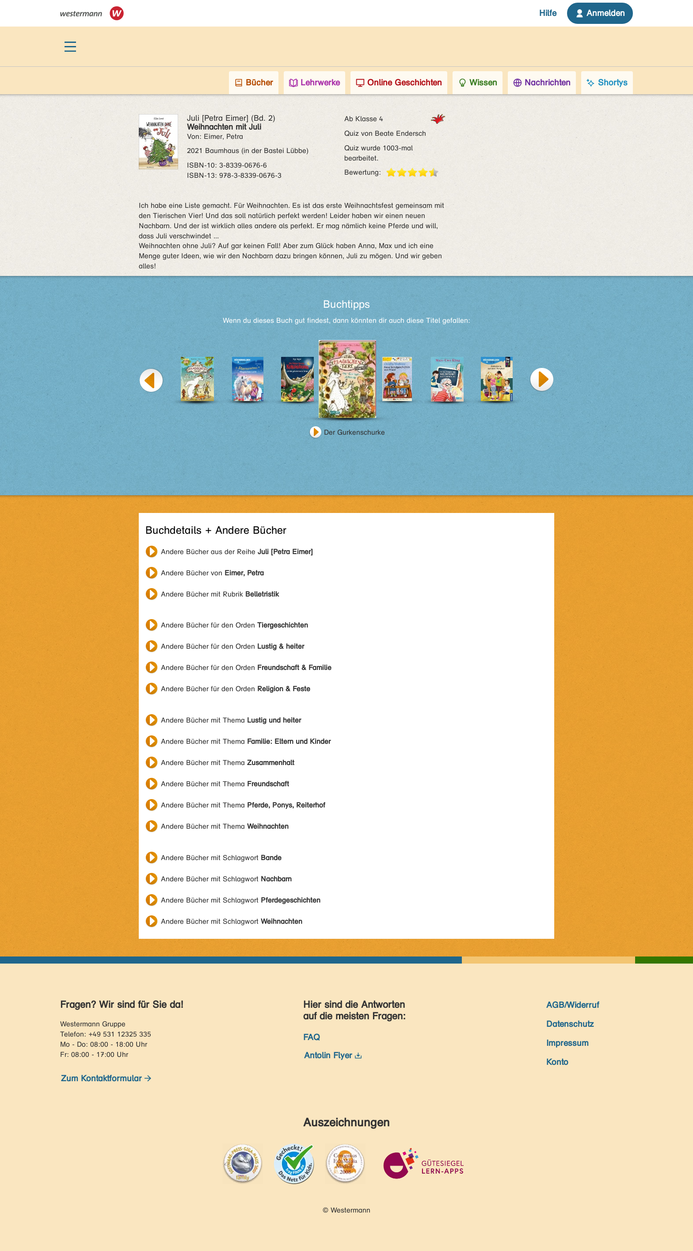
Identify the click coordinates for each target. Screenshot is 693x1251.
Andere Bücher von (212, 573)
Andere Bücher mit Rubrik (220, 594)
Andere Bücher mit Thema (231, 720)
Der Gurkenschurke (354, 432)
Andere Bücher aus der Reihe (237, 551)
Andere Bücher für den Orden (234, 625)
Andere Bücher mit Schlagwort (221, 857)
